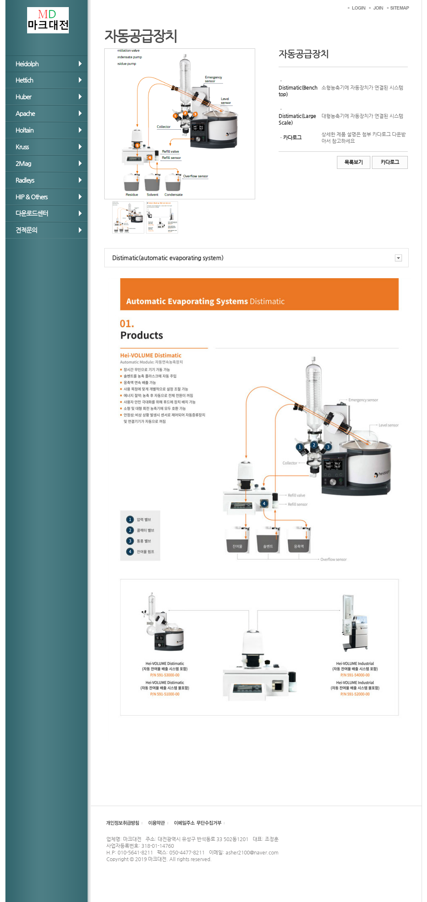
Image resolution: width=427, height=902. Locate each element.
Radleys (24, 179)
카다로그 (390, 162)
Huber (23, 96)
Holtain (24, 129)
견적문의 (26, 230)
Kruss (21, 146)
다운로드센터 (31, 213)
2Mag (23, 163)
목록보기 (353, 162)
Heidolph (26, 63)
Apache (25, 113)
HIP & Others (31, 196)
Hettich (24, 79)
